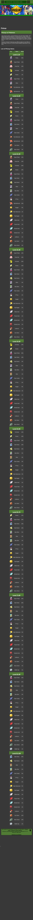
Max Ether (17, 190)
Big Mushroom (17, 91)
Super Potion (17, 62)
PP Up (16, 199)
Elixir (17, 374)
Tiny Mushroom (17, 87)
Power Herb (16, 224)
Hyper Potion (17, 78)
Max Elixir (17, 540)
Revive (16, 74)
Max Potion (16, 124)
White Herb (16, 220)
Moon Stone (16, 149)
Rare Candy (17, 132)
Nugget (16, 207)
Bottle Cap (17, 669)
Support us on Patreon (16, 834)
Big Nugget (17, 215)
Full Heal (17, 70)
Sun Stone (17, 145)
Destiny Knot (17, 232)
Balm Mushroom (16, 211)
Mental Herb (17, 228)
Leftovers (17, 236)
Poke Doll (17, 66)
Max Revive (16, 182)
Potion (16, 57)
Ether (17, 83)
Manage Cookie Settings (16, 830)
